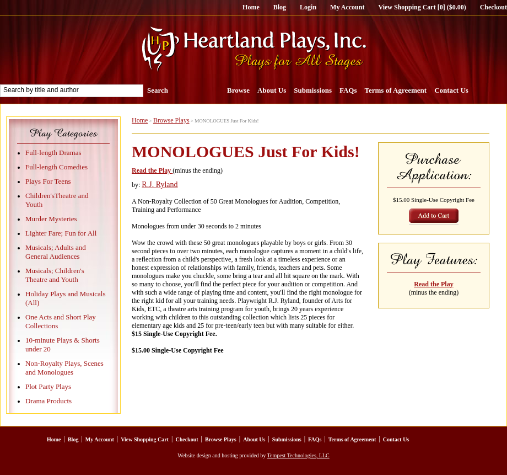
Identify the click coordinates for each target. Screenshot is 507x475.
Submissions (313, 90)
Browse (238, 90)
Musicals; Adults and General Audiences (55, 251)
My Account (347, 7)
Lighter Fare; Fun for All (60, 233)
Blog (279, 7)
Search (157, 90)
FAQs (348, 90)
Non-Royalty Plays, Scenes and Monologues (64, 367)
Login (308, 7)
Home (251, 7)
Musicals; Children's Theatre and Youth (54, 275)
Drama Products (48, 401)
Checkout (493, 7)
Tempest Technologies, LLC (298, 455)
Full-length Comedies (56, 167)
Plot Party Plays (48, 386)
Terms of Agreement (396, 90)
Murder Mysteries (51, 219)
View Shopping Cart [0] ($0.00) (422, 7)
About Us (271, 90)
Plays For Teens (48, 181)
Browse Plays (171, 120)
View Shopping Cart (145, 439)
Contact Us (451, 90)
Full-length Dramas (53, 152)
